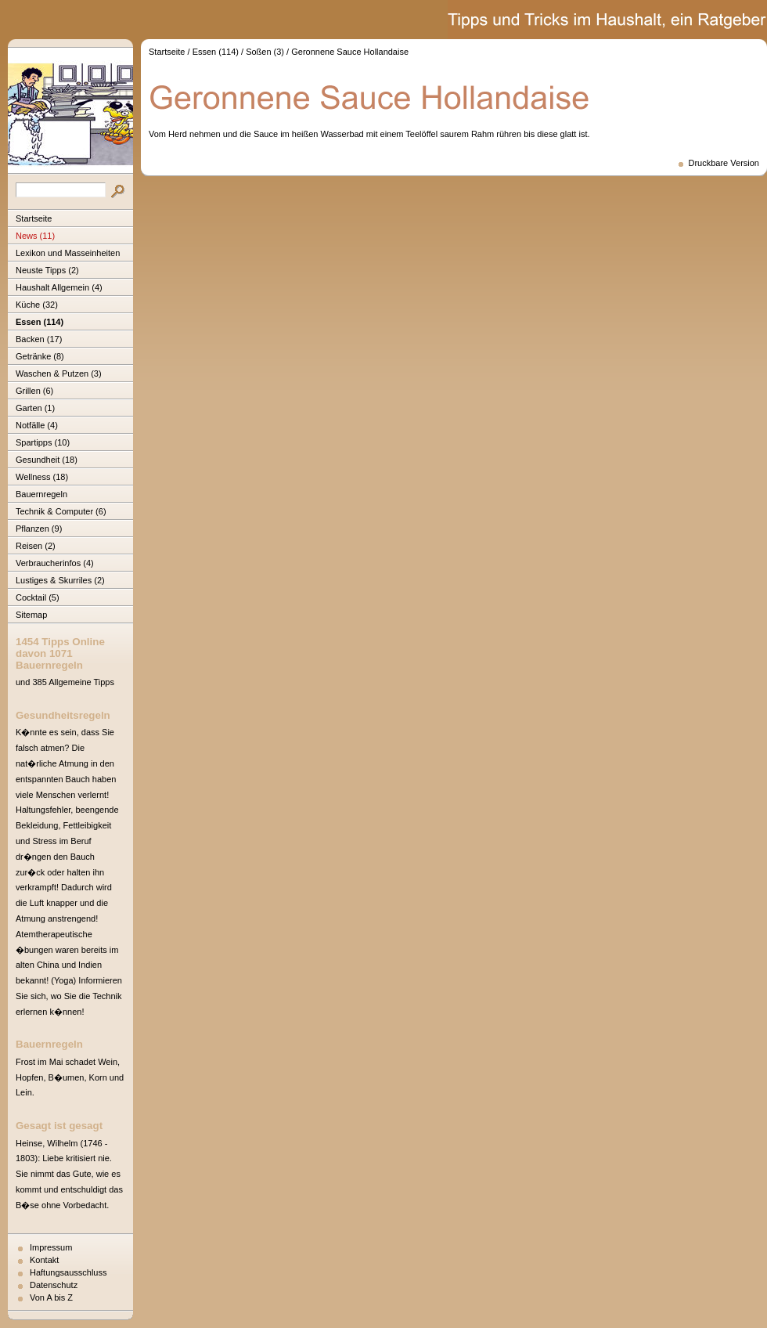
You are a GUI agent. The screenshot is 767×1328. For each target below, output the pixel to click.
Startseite (34, 218)
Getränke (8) (40, 356)
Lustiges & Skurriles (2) (60, 580)
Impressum (51, 1247)
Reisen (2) (36, 545)
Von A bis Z (51, 1297)
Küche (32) (37, 304)
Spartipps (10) (43, 442)
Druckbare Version (724, 163)
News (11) (35, 235)
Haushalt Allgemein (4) (59, 287)
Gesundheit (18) (46, 459)
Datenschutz (53, 1285)
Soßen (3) (265, 51)
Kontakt (44, 1260)
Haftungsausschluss (68, 1272)
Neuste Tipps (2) (47, 270)
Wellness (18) (42, 477)
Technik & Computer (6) (61, 511)
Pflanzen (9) (39, 528)
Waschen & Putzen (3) (59, 373)
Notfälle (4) (37, 425)
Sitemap (31, 614)
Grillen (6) (34, 390)
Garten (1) (35, 408)
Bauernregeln (41, 494)
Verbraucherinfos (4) (55, 563)
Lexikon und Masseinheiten (68, 253)
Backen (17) (39, 339)
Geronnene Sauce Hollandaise (350, 51)
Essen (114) (39, 322)
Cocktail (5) (37, 597)
